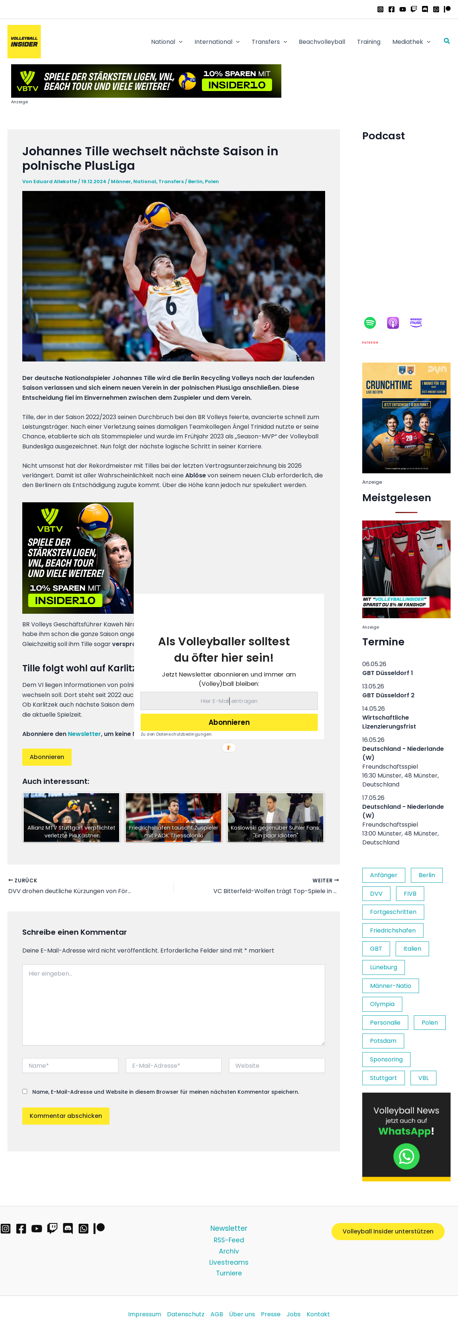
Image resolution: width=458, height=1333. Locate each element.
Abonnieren (229, 722)
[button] (224, 649)
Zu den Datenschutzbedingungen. (177, 734)
